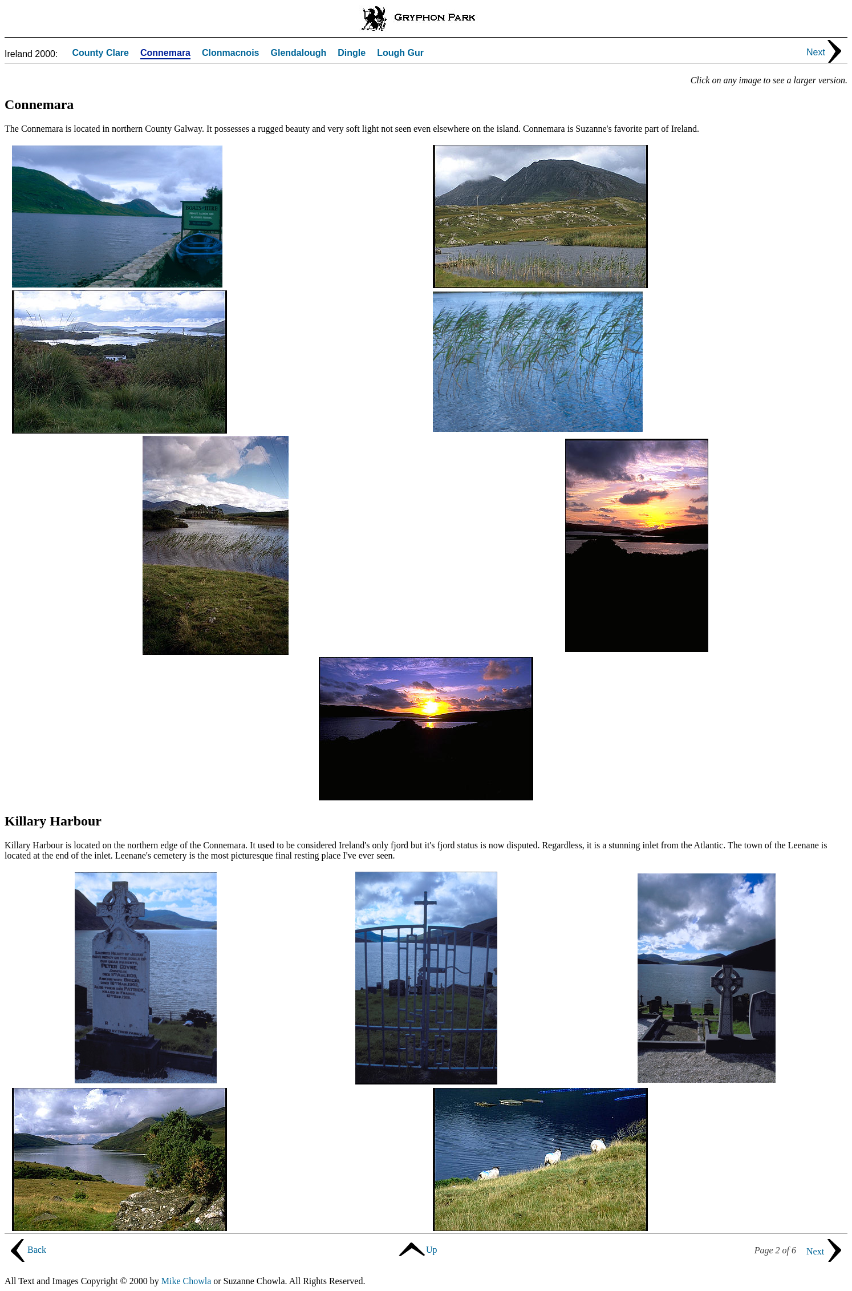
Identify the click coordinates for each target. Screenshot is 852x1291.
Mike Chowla (186, 1281)
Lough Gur (400, 53)
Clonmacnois (230, 53)
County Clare (100, 53)
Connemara (165, 53)
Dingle (352, 53)
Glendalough (298, 53)
